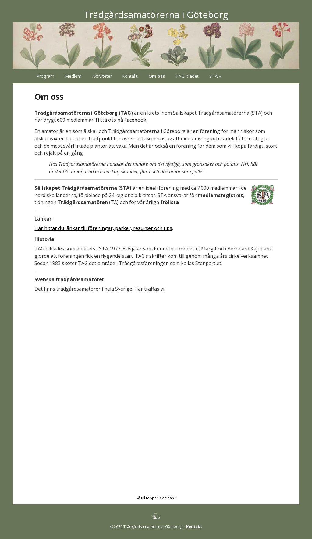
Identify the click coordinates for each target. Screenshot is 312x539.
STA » (215, 76)
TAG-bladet (187, 76)
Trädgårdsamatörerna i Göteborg (156, 14)
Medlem (73, 76)
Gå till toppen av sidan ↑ (156, 498)
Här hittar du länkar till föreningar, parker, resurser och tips (103, 228)
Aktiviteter (102, 76)
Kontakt (130, 76)
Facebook (135, 120)
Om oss (156, 76)
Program (45, 76)
